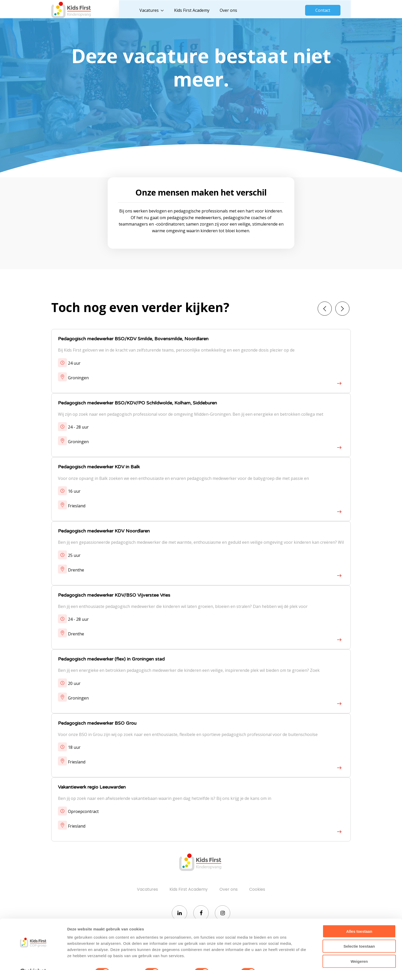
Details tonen (277, 960)
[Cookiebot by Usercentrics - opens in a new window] (33, 960)
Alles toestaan (359, 919)
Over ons (232, 10)
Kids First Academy (196, 10)
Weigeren (359, 949)
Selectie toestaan (359, 934)
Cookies (257, 892)
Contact (322, 10)
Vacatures (153, 10)
